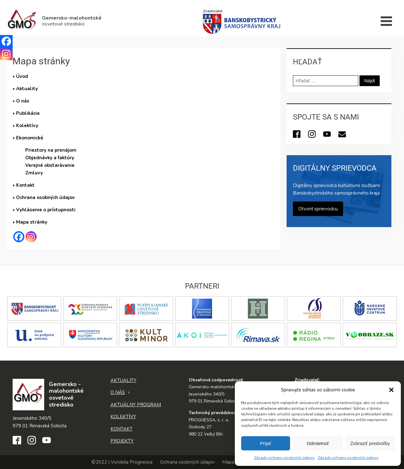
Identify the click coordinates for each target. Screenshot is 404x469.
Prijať (265, 443)
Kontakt (25, 185)
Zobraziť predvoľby (370, 443)
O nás (22, 101)
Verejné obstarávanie (49, 165)
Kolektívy (27, 125)
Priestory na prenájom (50, 150)
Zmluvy (34, 173)
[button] (391, 390)
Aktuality (27, 88)
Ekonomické (29, 138)
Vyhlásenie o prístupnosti (45, 210)
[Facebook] (18, 236)
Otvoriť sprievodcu (318, 209)
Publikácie (28, 113)
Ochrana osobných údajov (45, 197)
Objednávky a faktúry (49, 158)
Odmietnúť (318, 443)
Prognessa (141, 462)
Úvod (22, 76)
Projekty (122, 441)
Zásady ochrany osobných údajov (284, 457)
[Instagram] (31, 236)
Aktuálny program (135, 405)
